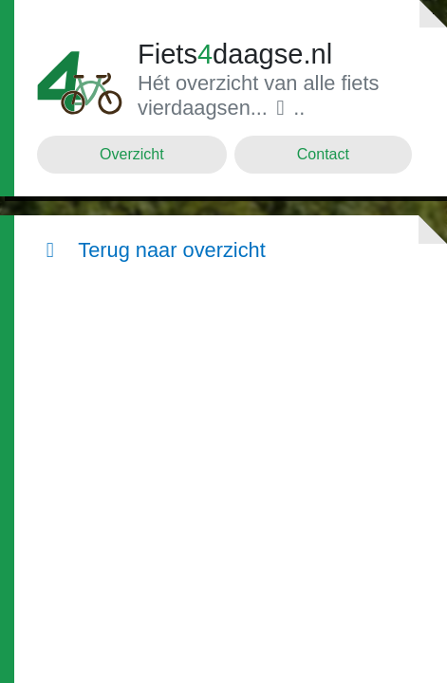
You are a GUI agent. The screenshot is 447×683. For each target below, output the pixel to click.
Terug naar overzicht (151, 250)
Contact (323, 154)
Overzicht (132, 154)
